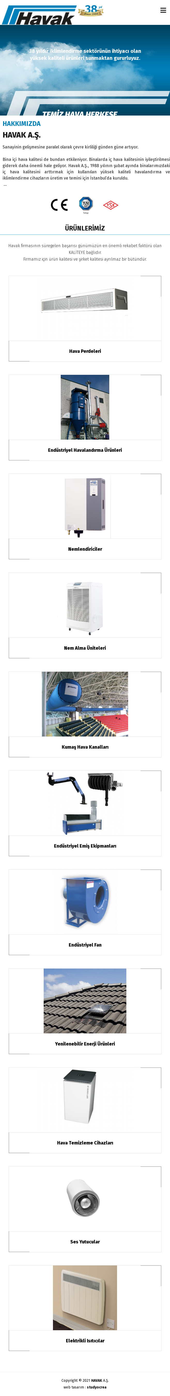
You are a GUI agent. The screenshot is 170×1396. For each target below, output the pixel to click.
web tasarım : (85, 1387)
